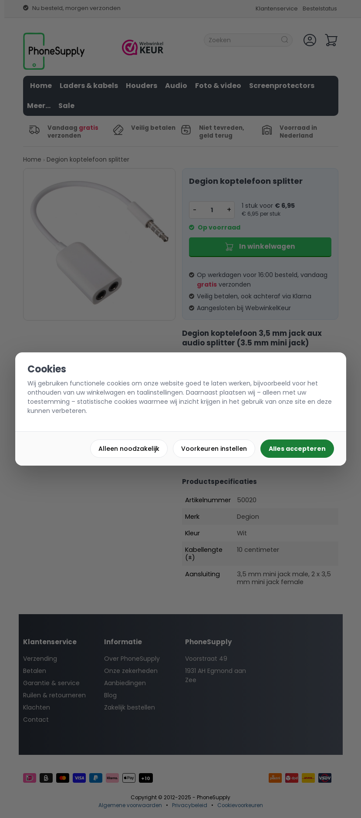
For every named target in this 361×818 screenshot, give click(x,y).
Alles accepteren (297, 448)
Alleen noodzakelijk (128, 448)
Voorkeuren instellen (214, 448)
